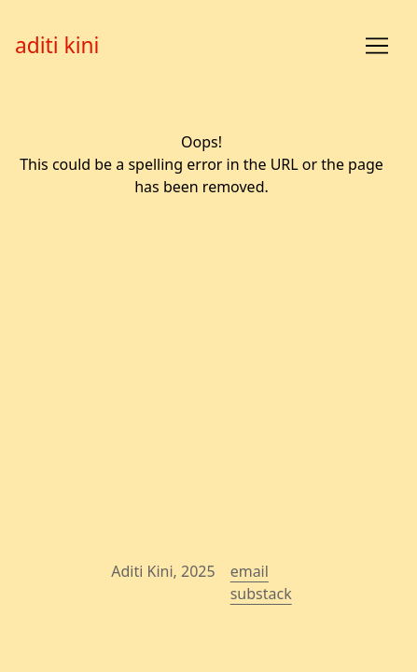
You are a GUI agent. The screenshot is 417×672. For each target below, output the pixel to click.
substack (261, 593)
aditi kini (57, 45)
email (249, 571)
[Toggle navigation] (377, 46)
